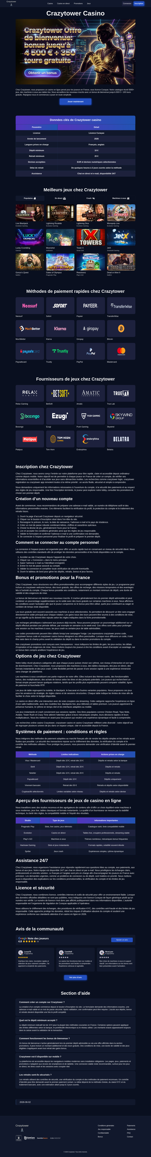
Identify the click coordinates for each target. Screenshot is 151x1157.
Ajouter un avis (122, 940)
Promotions (78, 3)
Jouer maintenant (75, 102)
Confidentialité (103, 1133)
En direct (60, 198)
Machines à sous (121, 198)
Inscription (139, 3)
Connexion (127, 3)
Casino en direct (63, 3)
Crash (91, 198)
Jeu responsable (104, 1129)
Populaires (30, 198)
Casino (50, 3)
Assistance (131, 1129)
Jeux (89, 3)
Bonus (100, 1137)
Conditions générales (106, 1126)
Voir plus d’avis (75, 977)
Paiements (131, 1126)
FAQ (129, 1133)
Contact (130, 1137)
